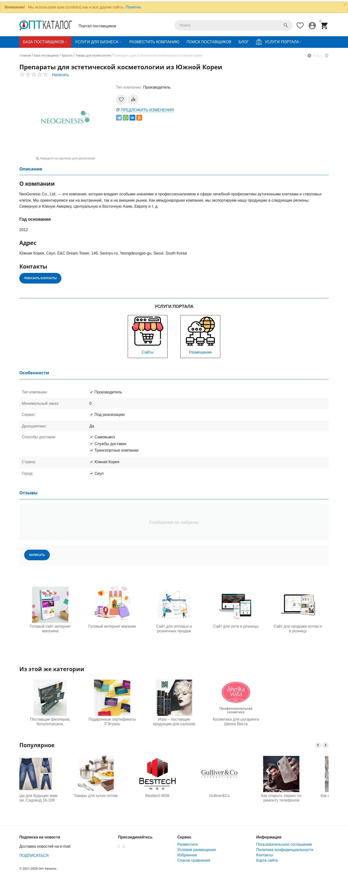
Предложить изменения (147, 110)
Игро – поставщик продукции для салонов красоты (174, 721)
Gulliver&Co (235, 796)
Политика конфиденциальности (284, 850)
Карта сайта (267, 860)
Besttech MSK (174, 796)
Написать (60, 75)
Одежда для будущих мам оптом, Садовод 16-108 (50, 798)
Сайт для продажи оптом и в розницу (298, 628)
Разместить (187, 844)
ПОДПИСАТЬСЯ (34, 855)
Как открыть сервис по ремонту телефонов (298, 798)
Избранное (187, 855)
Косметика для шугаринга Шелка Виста (236, 721)
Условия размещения (196, 850)
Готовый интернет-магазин (112, 626)
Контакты (264, 855)
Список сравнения (193, 860)
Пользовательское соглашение (284, 844)
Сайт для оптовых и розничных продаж (174, 628)
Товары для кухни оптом (112, 796)
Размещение (200, 334)
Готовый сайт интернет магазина (50, 628)
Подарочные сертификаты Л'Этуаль (112, 721)
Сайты (147, 334)
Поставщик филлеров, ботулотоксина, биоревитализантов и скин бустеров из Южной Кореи (50, 721)
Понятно (133, 7)
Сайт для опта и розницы (236, 626)
